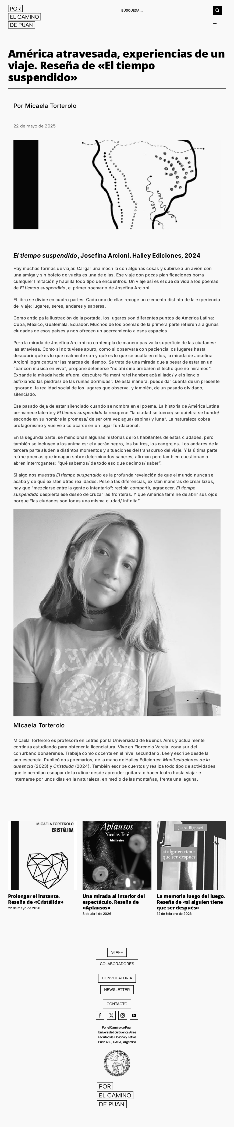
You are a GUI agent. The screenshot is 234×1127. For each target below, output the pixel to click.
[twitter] (111, 1015)
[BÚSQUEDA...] (165, 10)
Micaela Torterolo (39, 724)
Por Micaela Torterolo (44, 105)
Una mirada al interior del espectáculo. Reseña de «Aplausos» (114, 902)
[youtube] (134, 1015)
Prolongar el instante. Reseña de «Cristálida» (35, 899)
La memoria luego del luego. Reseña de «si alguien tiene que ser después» (191, 902)
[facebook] (100, 1015)
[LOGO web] (26, 6)
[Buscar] (217, 10)
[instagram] (122, 1015)
